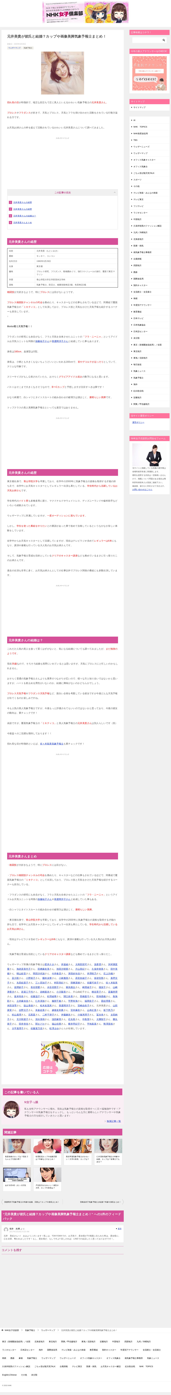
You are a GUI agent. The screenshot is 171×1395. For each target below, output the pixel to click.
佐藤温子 (35, 996)
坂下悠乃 (108, 1010)
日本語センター (140, 331)
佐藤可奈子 (93, 983)
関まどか (40, 1024)
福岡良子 (89, 1001)
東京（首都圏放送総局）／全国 (147, 345)
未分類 (136, 338)
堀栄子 (102, 987)
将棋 (135, 298)
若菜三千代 (27, 992)
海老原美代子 (24, 969)
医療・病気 (138, 246)
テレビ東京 (138, 199)
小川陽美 (61, 992)
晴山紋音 (21, 973)
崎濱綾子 (87, 987)
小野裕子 (30, 978)
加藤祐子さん (42, 341)
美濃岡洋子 (65, 1005)
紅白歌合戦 (138, 391)
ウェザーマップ (14, 48)
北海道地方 (138, 239)
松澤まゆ (54, 1028)
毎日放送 (137, 364)
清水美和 (40, 1019)
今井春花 (56, 973)
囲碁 (135, 272)
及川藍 (15, 978)
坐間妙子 (19, 987)
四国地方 (137, 265)
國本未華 (47, 978)
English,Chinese (9, 1375)
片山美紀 (80, 969)
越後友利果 (58, 1010)
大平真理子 (18, 1028)
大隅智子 (101, 1019)
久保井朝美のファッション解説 (147, 226)
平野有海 (73, 1001)
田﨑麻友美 (43, 969)
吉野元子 (23, 1010)
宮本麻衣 (75, 1010)
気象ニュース (139, 371)
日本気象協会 (139, 325)
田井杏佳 (23, 1024)
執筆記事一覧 (114, 1121)
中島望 (85, 1019)
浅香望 (97, 964)
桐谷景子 (96, 992)
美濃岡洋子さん (60, 341)
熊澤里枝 (108, 1024)
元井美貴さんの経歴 (22, 202)
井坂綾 (64, 964)
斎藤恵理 (113, 992)
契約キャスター (140, 285)
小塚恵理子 (83, 1015)
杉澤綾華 (52, 996)
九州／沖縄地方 (140, 232)
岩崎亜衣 (45, 992)
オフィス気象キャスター (144, 160)
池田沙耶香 (62, 969)
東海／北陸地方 (140, 358)
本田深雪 (12, 1005)
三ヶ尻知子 (41, 983)
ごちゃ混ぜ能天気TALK (143, 173)
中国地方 (137, 219)
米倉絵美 (40, 1010)
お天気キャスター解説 (111, 1366)
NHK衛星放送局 (140, 133)
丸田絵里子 (22, 983)
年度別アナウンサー (142, 305)
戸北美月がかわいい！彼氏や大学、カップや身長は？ (47, 1186)
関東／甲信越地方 (141, 404)
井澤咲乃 (92, 973)
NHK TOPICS (140, 127)
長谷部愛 (35, 987)
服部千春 (56, 1001)
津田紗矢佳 (74, 973)
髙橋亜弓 (84, 996)
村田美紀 (59, 983)
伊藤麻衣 (66, 1015)
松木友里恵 (46, 1005)
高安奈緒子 (81, 978)
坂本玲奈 (19, 996)
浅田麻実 (56, 1019)
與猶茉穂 (75, 983)
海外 (135, 384)
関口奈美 (68, 996)
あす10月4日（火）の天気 (15, 1185)
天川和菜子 (22, 1019)
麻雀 (21, 1358)
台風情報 (137, 259)
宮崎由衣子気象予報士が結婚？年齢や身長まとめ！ (100, 1202)
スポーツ (137, 180)
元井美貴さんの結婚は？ (24, 216)
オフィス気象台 (140, 166)
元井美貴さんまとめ (22, 222)
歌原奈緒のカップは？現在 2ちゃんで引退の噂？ (16, 1158)
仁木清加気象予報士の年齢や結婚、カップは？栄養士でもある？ (108, 1159)
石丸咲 (71, 1019)
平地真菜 (92, 1024)
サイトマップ (139, 107)
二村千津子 (48, 1015)
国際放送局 (138, 279)
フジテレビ (138, 206)
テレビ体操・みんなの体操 (145, 193)
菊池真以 (70, 987)
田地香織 (101, 996)
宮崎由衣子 (83, 1005)
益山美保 (28, 1005)
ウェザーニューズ (141, 147)
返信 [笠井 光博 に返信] (119, 1229)
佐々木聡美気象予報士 (52, 744)
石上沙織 (108, 973)
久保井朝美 (97, 969)
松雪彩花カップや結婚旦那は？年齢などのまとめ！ (46, 1158)
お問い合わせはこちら (142, 489)
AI (134, 120)
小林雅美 (63, 978)
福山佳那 (56, 1024)
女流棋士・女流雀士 (142, 292)
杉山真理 (16, 1015)
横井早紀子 (74, 1024)
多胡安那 (99, 978)
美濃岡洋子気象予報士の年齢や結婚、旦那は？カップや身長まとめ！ (31, 1202)
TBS (135, 140)
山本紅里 (92, 1010)
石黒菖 (31, 1015)
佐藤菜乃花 (36, 1028)
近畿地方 (137, 397)
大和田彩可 (81, 964)
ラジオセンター (140, 213)
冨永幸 (99, 1015)
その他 (136, 186)
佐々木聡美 (112, 983)
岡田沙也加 (39, 973)
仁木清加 (40, 1001)
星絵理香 (106, 1001)
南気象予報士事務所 (142, 252)
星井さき (49, 964)
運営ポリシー (138, 422)
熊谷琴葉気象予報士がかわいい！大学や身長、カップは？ (77, 1158)
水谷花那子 (53, 987)
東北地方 (137, 351)
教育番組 (137, 312)
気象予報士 (28, 48)
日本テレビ (138, 318)
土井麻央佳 (22, 1001)
